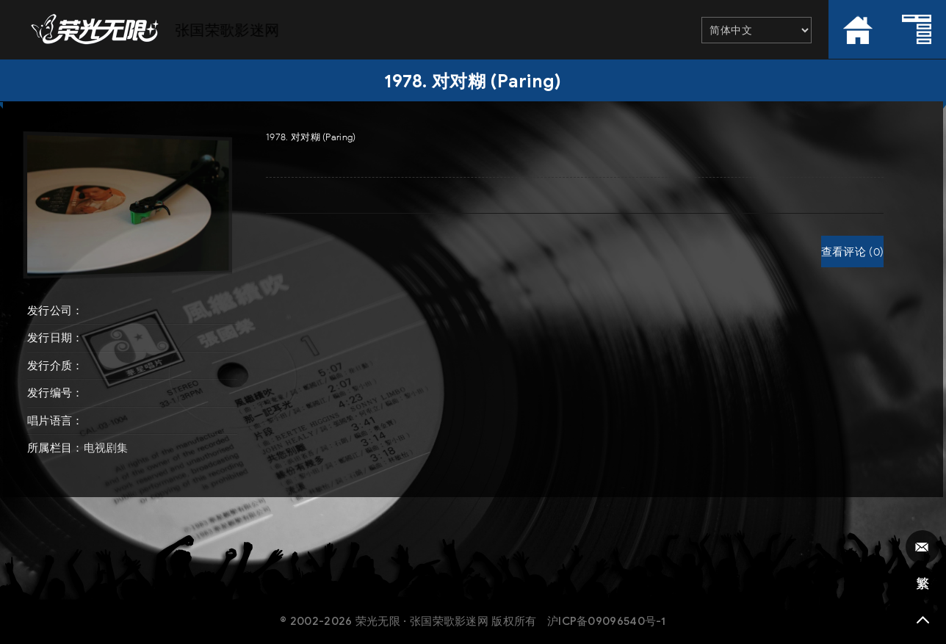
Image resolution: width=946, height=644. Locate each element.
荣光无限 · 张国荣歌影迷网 (421, 621)
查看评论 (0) (852, 251)
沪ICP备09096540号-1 (606, 621)
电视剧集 (106, 448)
